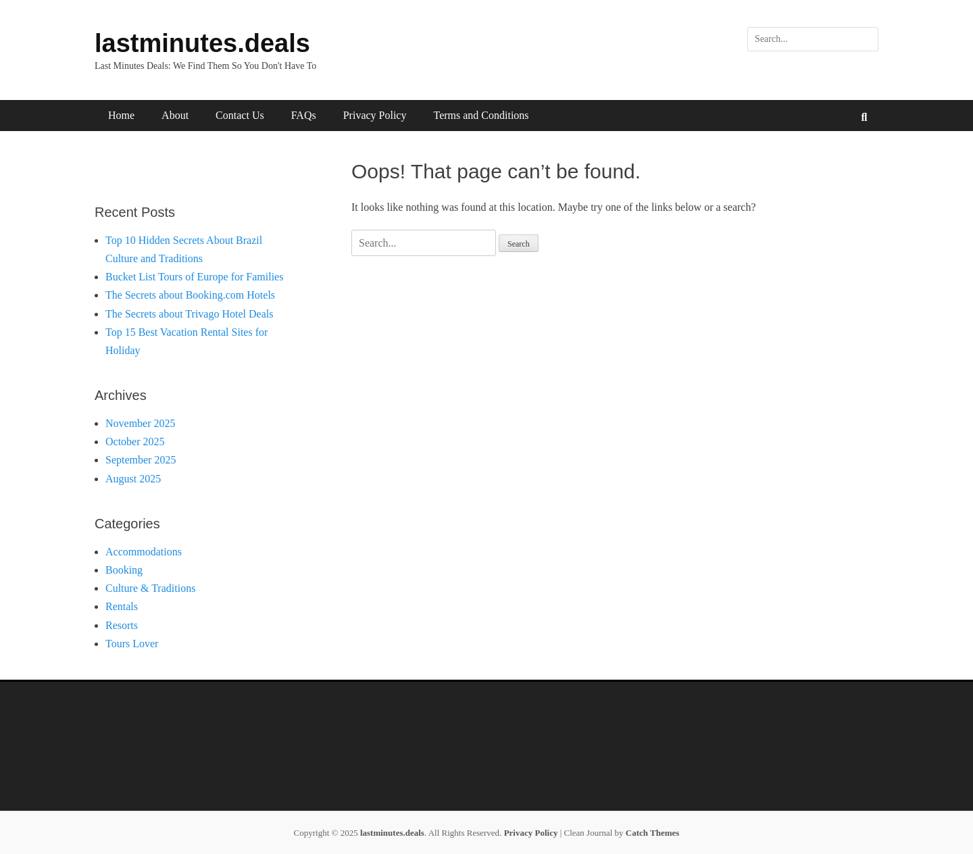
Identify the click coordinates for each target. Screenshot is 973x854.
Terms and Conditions (480, 115)
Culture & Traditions (150, 588)
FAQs (303, 115)
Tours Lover (131, 643)
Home (121, 115)
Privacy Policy (375, 115)
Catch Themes (653, 833)
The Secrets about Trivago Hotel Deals (189, 314)
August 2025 (133, 478)
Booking (124, 570)
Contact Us (240, 115)
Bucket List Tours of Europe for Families (194, 276)
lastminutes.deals (202, 43)
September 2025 (140, 460)
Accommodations (143, 551)
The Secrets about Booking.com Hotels (190, 295)
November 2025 (140, 423)
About (175, 115)
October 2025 (135, 441)
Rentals (121, 606)
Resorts (121, 625)
